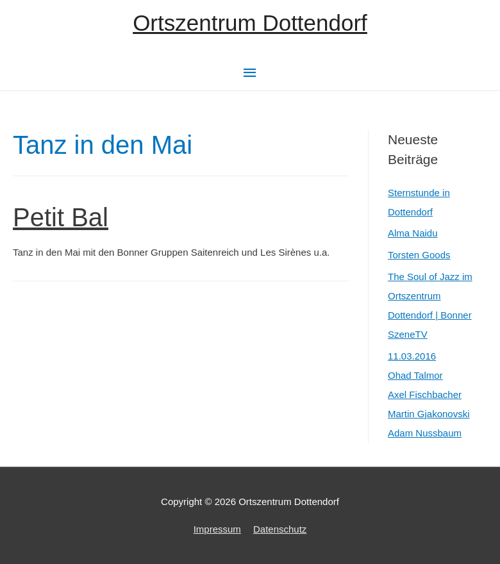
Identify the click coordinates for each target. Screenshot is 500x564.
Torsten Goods (419, 254)
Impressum (217, 529)
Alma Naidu (413, 233)
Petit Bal (60, 217)
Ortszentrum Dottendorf (250, 22)
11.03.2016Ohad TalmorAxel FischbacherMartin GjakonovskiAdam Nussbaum (429, 394)
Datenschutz (279, 529)
